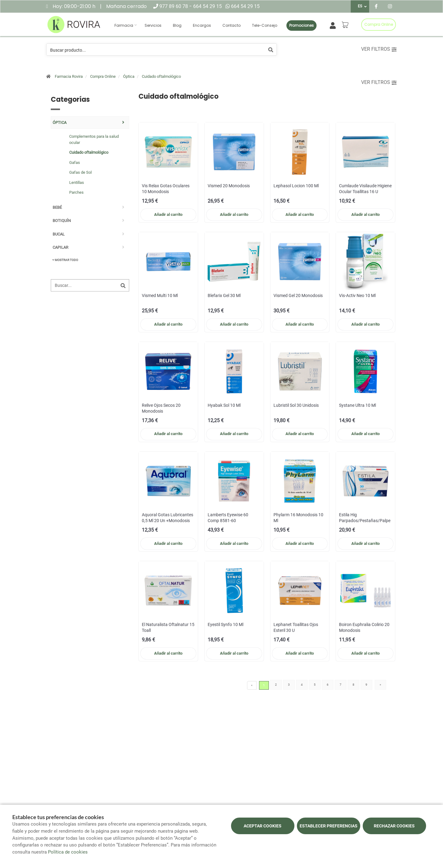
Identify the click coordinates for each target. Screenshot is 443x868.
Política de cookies (68, 852)
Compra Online (103, 76)
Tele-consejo (264, 25)
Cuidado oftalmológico (161, 76)
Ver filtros (379, 49)
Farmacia (123, 25)
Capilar (60, 247)
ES (360, 6)
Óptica (128, 76)
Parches (76, 192)
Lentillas (76, 182)
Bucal (59, 234)
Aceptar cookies (262, 825)
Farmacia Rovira (69, 76)
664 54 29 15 (207, 6)
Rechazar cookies (394, 825)
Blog (177, 25)
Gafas (74, 162)
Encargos (202, 25)
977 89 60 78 (174, 6)
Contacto (231, 25)
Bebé (57, 207)
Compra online (378, 24)
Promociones (301, 25)
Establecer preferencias (328, 825)
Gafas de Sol (80, 172)
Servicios (153, 25)
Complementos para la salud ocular (94, 139)
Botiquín (62, 220)
